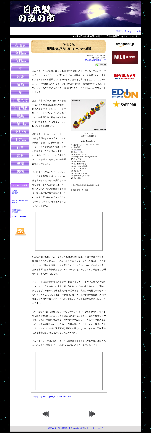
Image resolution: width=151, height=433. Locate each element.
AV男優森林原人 (15, 192)
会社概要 (80, 428)
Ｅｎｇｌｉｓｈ (133, 31)
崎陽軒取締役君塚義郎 (17, 211)
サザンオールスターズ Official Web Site (52, 397)
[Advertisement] (124, 149)
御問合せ (52, 428)
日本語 (119, 31)
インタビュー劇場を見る (19, 216)
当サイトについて (94, 428)
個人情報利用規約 (66, 428)
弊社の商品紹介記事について (95, 60)
